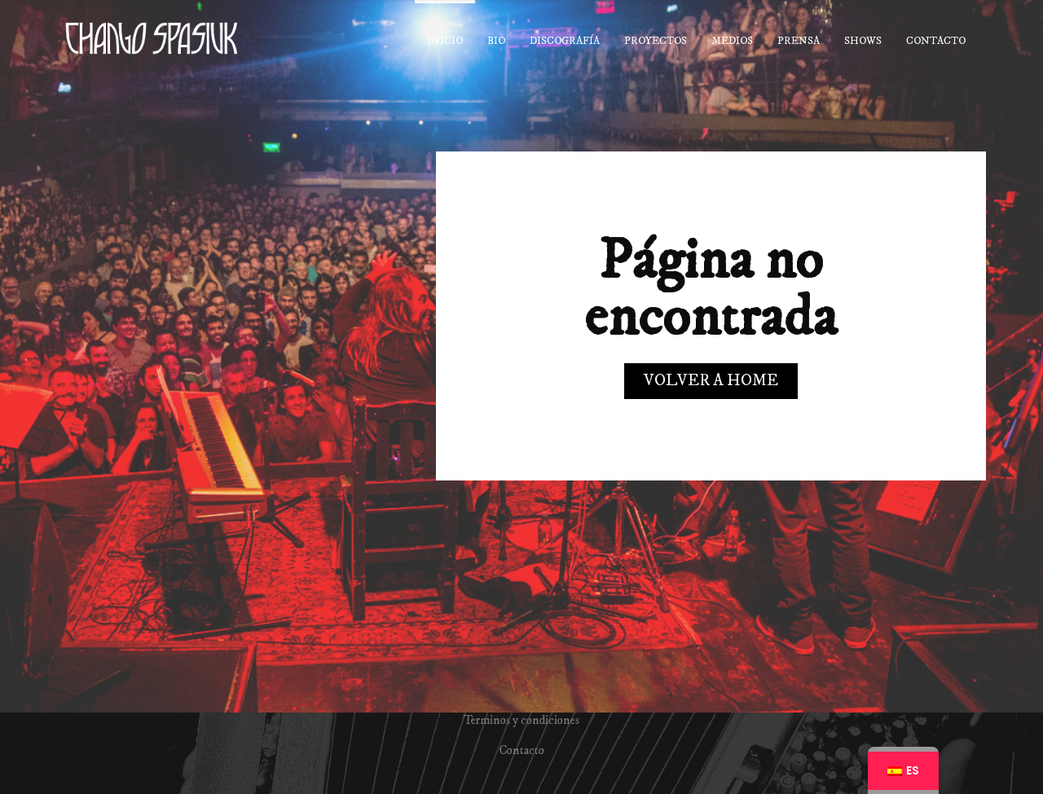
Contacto (521, 750)
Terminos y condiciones (521, 720)
